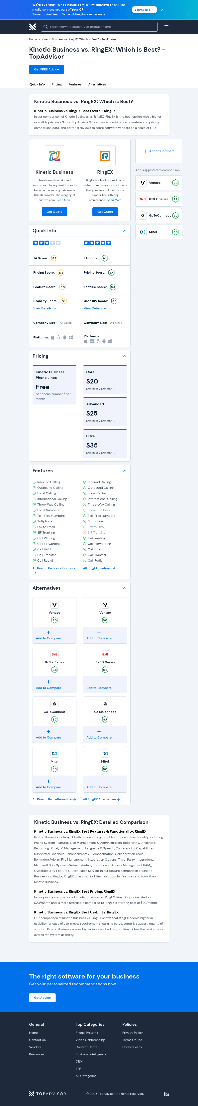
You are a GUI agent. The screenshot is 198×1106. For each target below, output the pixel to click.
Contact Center (87, 1047)
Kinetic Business (54, 172)
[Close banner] (162, 9)
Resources (36, 1054)
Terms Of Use (132, 1040)
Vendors (35, 1047)
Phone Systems (87, 1033)
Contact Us (37, 1040)
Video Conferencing (90, 1040)
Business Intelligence (91, 1054)
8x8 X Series (54, 662)
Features (74, 84)
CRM (79, 1061)
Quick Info (37, 84)
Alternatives (97, 84)
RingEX (105, 172)
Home (33, 1033)
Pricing (57, 84)
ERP (78, 1069)
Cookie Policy (132, 1047)
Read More (64, 200)
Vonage (54, 612)
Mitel (54, 761)
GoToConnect (54, 712)
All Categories (86, 1076)
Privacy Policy (132, 1033)
